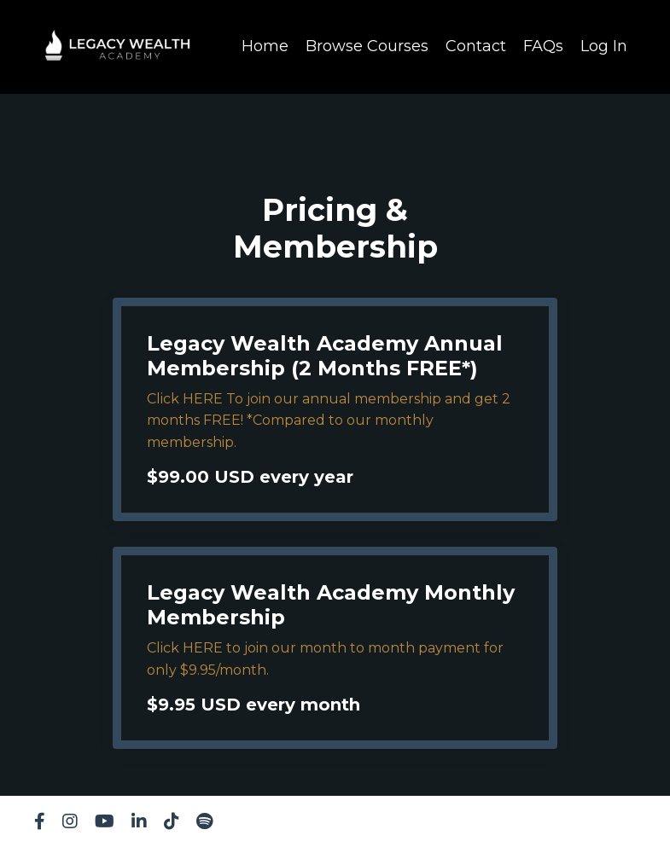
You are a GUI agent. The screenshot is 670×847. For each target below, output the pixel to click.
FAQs (543, 46)
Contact (476, 46)
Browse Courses (367, 46)
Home (265, 46)
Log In (603, 46)
